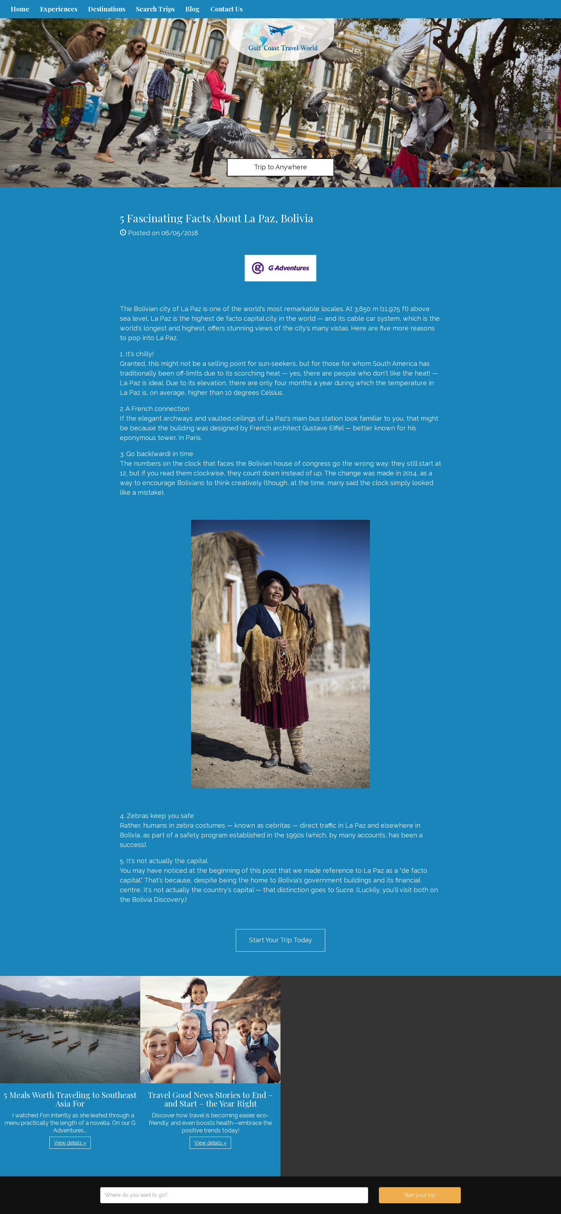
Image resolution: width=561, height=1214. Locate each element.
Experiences (58, 9)
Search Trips (155, 9)
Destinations (106, 9)
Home (20, 9)
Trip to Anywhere (280, 167)
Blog (192, 9)
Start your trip (419, 1195)
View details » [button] (70, 1143)
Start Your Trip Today (280, 940)
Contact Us (226, 9)
